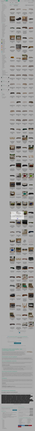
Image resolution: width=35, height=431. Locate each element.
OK (17, 219)
